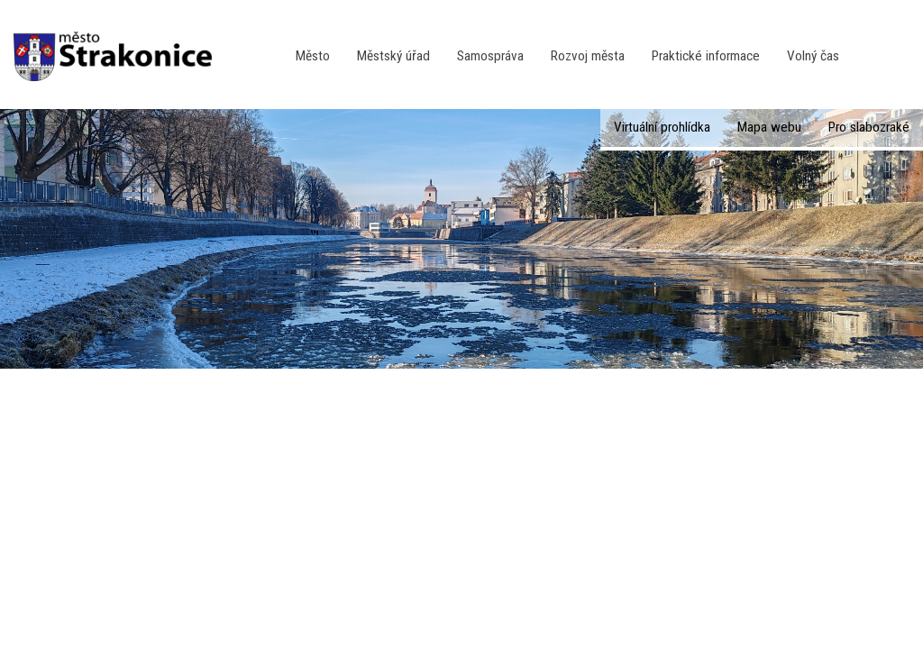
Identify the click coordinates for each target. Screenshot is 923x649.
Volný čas (813, 56)
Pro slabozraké (868, 127)
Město (313, 56)
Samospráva (490, 56)
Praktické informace (706, 56)
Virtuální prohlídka (662, 127)
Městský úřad (393, 56)
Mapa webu (769, 127)
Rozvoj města (588, 56)
